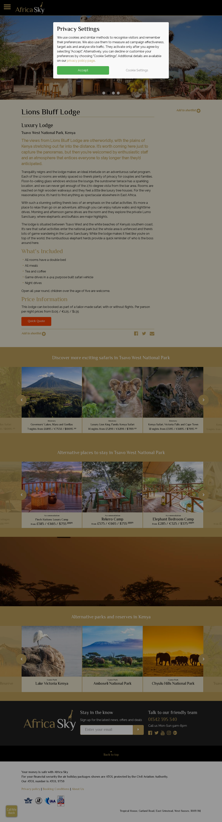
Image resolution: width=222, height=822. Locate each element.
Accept (83, 70)
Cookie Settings (137, 70)
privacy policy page (81, 60)
